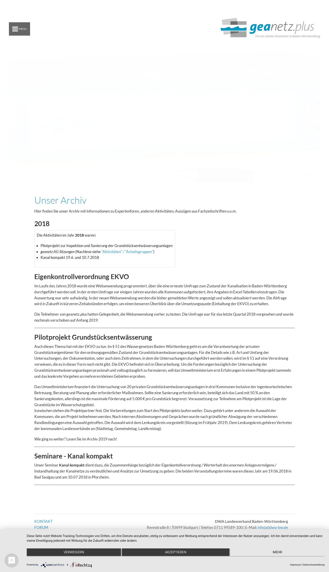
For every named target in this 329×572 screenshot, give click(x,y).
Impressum (295, 565)
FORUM (41, 527)
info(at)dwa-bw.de (273, 527)
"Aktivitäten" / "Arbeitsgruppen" (127, 251)
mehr (280, 552)
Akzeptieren (175, 552)
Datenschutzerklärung (314, 565)
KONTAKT (43, 521)
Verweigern (71, 552)
